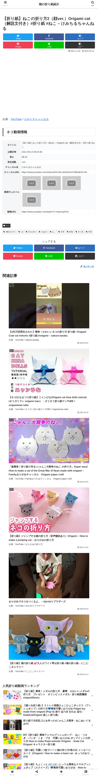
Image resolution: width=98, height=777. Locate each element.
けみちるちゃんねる (36, 119)
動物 (70, 232)
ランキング (80, 759)
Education (31, 232)
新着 (49, 759)
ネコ (6, 225)
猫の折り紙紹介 (49, 4)
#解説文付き (9, 232)
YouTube (16, 119)
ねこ (53, 232)
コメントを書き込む (49, 727)
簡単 (89, 232)
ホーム (18, 759)
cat (20, 232)
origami (43, 232)
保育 (61, 232)
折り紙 (79, 232)
